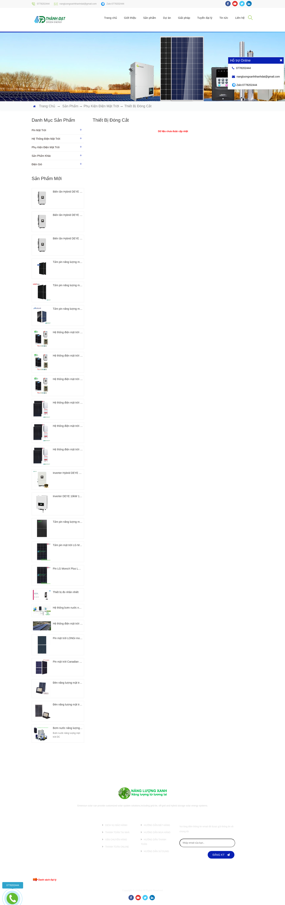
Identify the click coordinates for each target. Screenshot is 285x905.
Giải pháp (184, 17)
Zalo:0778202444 (112, 4)
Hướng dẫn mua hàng (157, 832)
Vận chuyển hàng (116, 839)
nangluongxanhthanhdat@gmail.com (75, 3)
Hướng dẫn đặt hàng (157, 825)
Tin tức (223, 17)
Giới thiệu (130, 17)
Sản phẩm (149, 17)
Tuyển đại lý (204, 17)
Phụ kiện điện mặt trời (101, 106)
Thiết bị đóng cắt (137, 106)
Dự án (167, 17)
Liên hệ (239, 17)
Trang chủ (110, 17)
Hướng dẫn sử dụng (156, 851)
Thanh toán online (117, 846)
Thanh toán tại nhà (117, 832)
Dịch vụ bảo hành (116, 825)
